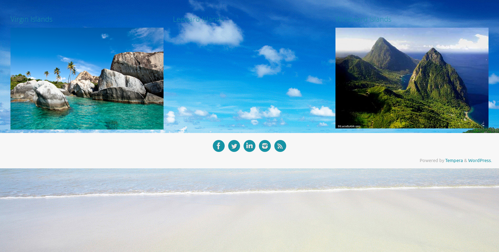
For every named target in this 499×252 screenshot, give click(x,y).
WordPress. (480, 160)
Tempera (454, 160)
